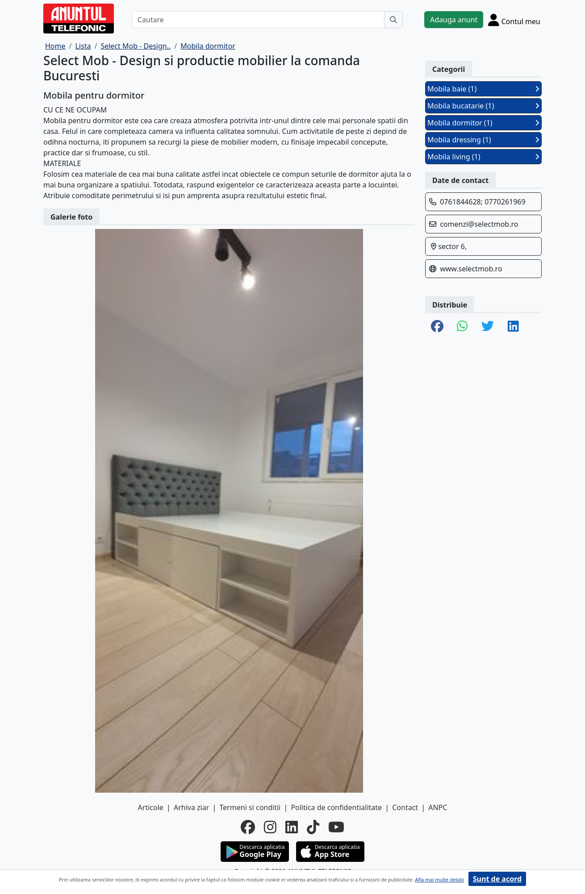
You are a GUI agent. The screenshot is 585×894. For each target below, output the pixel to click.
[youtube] (336, 827)
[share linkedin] (513, 327)
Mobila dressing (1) (483, 140)
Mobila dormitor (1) (483, 123)
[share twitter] (488, 327)
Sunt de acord (497, 879)
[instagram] (270, 827)
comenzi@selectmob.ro (479, 224)
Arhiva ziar (191, 807)
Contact (405, 807)
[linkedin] (291, 827)
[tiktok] (313, 827)
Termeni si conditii (249, 807)
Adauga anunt (453, 20)
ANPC (437, 807)
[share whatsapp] (462, 327)
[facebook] (248, 827)
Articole (150, 807)
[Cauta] (393, 19)
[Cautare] (258, 19)
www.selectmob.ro (471, 269)
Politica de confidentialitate (336, 807)
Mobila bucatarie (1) (483, 106)
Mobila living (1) (483, 157)
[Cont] (514, 20)
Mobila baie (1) (483, 89)
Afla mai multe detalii (439, 879)
